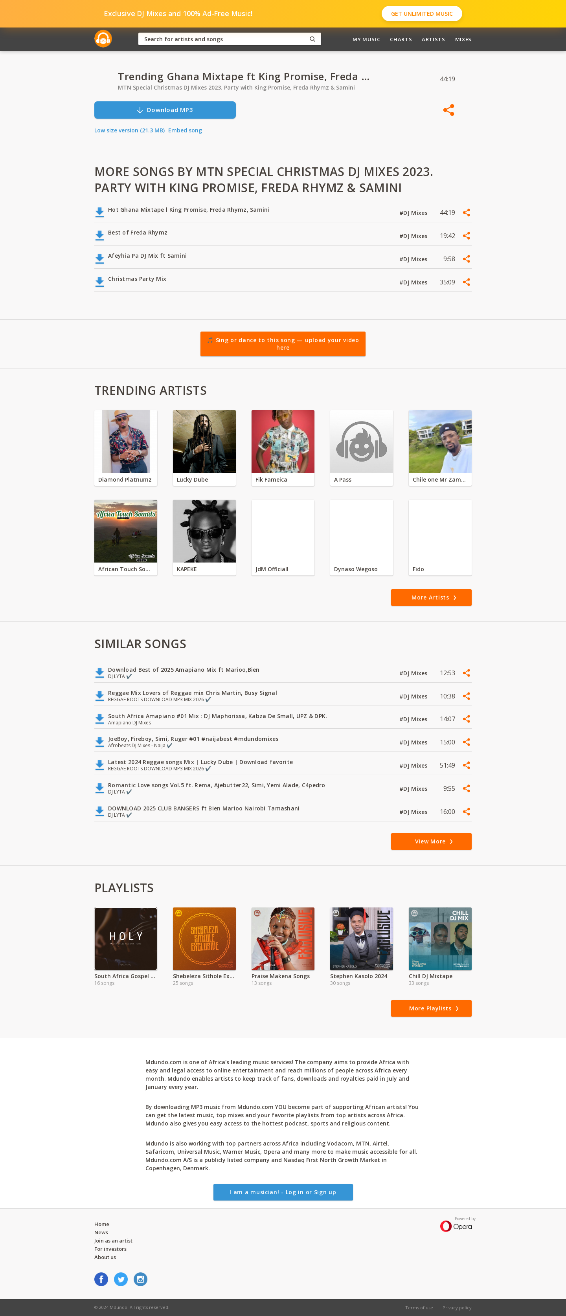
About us (105, 1257)
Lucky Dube (192, 479)
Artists (433, 39)
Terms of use (419, 1308)
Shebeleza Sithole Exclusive (204, 976)
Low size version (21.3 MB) (129, 130)
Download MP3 (164, 110)
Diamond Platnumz (125, 479)
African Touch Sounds (125, 569)
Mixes (463, 39)
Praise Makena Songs (281, 976)
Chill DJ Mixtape (430, 976)
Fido (418, 569)
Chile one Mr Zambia (440, 479)
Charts (401, 39)
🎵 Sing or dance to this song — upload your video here (283, 344)
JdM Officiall (272, 569)
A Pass (342, 479)
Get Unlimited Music (422, 13)
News (101, 1232)
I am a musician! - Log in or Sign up (283, 1192)
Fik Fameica (271, 479)
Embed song (185, 130)
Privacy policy (457, 1308)
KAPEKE (187, 569)
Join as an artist (113, 1240)
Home (101, 1224)
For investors (110, 1248)
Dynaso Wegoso (356, 569)
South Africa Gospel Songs (125, 976)
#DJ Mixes (414, 212)
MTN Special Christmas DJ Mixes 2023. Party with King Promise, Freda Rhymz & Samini (236, 87)
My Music (366, 39)
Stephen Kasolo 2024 (358, 976)
